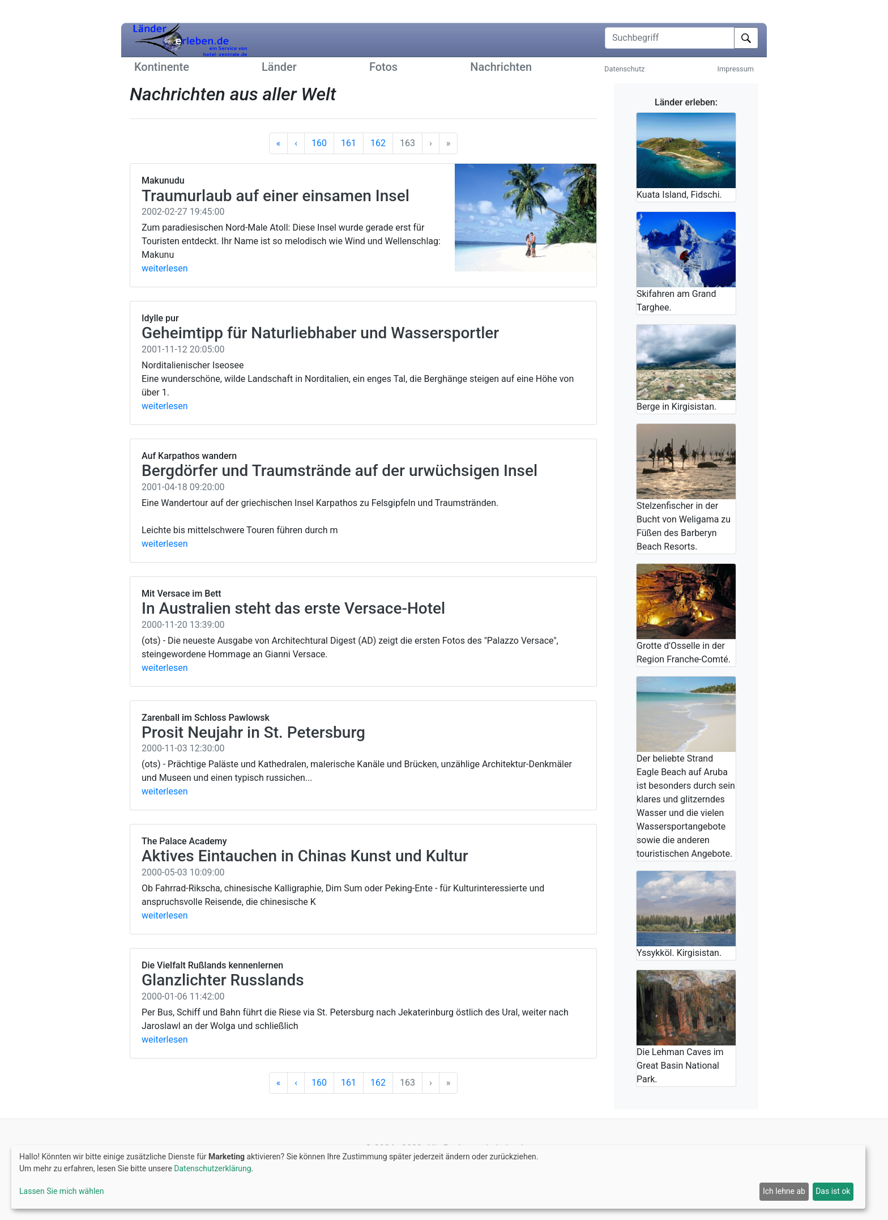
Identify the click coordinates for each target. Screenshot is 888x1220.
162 (378, 143)
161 (348, 143)
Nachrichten (501, 67)
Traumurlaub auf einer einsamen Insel (275, 195)
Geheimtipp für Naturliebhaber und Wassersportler (320, 333)
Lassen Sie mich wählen (61, 1191)
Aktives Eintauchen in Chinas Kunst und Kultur (305, 856)
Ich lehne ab (784, 1191)
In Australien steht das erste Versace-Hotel (293, 608)
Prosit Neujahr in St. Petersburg (253, 732)
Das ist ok (833, 1191)
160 (319, 143)
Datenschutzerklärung (212, 1168)
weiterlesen (165, 268)
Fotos (383, 67)
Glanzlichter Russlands (223, 980)
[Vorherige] (296, 143)
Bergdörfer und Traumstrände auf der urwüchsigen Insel (339, 470)
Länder (279, 67)
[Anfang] (278, 143)
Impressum (736, 69)
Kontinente (161, 67)
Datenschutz (624, 69)
